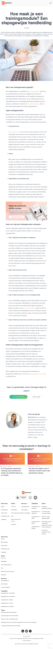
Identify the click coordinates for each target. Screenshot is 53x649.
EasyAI (2, 506)
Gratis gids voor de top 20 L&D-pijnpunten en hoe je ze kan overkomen (47, 524)
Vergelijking (35, 503)
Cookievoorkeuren (26, 640)
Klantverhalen (24, 509)
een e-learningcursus (34, 91)
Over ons (13, 506)
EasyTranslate (4, 509)
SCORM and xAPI (5, 516)
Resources (24, 503)
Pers (12, 516)
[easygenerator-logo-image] (7, 3)
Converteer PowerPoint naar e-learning (46, 531)
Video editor (4, 512)
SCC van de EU (26, 636)
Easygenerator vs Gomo (36, 522)
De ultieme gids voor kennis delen (46, 512)
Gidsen (44, 503)
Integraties (3, 519)
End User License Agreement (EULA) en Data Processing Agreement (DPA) (26, 638)
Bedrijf (13, 503)
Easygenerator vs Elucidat (36, 527)
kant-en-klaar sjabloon (29, 308)
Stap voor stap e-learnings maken (46, 517)
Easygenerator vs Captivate (36, 512)
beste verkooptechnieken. (34, 104)
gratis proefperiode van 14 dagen (38, 374)
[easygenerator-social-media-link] (22, 630)
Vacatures (13, 524)
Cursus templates (25, 512)
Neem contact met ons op (16, 520)
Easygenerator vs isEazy (36, 517)
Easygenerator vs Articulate (36, 507)
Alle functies (4, 503)
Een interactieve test (14, 132)
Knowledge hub (25, 506)
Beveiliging (14, 509)
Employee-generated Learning (46, 507)
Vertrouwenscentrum (16, 512)
